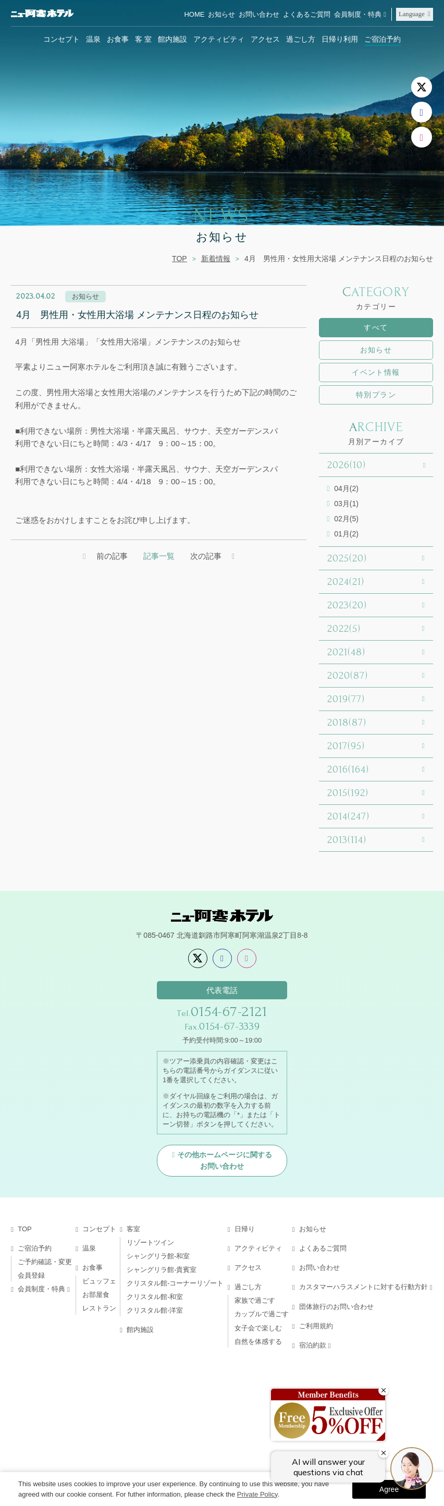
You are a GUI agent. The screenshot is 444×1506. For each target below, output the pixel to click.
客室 (133, 1229)
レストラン (99, 1308)
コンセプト (61, 39)
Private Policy (257, 1494)
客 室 (143, 39)
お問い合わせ (259, 14)
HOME (194, 14)
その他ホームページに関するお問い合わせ (224, 1160)
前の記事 (112, 556)
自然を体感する (258, 1341)
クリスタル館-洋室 (155, 1310)
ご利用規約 (316, 1326)
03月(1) (346, 503)
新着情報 (215, 258)
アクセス (265, 39)
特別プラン (376, 394)
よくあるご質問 (306, 14)
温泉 (93, 39)
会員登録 (31, 1275)
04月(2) (346, 488)
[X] (421, 87)
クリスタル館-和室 (155, 1297)
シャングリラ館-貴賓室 (161, 1270)
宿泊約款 (312, 1345)
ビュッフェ (99, 1281)
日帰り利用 (340, 39)
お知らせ (221, 14)
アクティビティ (218, 39)
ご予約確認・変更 (45, 1262)
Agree (389, 1489)
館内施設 (172, 39)
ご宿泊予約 (382, 39)
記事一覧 (159, 556)
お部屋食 (95, 1295)
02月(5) (346, 519)
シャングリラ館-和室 (158, 1256)
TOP (179, 258)
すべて (376, 327)
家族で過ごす (255, 1300)
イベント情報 (376, 372)
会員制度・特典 (357, 14)
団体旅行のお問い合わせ (336, 1307)
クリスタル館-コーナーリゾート (175, 1283)
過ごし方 (300, 39)
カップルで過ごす (262, 1314)
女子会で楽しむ (258, 1328)
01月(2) (346, 534)
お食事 (118, 39)
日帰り (245, 1229)
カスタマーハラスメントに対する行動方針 (363, 1287)
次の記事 (205, 556)
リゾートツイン (150, 1242)
